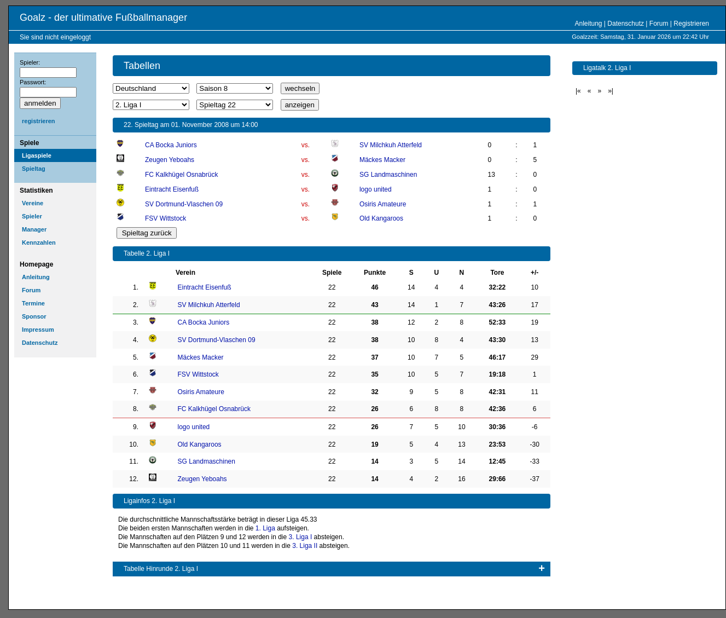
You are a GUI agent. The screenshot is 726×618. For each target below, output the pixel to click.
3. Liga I (300, 537)
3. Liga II (304, 546)
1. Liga (265, 528)
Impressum (38, 329)
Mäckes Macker (382, 160)
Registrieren (691, 23)
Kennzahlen (39, 242)
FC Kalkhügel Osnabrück (181, 174)
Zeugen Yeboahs (169, 160)
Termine (33, 303)
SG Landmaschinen (388, 174)
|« (578, 91)
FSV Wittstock (165, 218)
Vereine (32, 203)
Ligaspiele (36, 155)
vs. (305, 145)
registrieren (38, 121)
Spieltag (33, 168)
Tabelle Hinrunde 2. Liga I (161, 569)
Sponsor (34, 316)
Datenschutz (625, 23)
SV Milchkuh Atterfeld (390, 145)
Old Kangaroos (381, 218)
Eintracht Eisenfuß (172, 189)
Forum (659, 23)
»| (610, 91)
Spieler (32, 216)
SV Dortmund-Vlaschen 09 (184, 204)
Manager (34, 229)
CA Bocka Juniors (171, 145)
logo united (375, 189)
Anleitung (588, 23)
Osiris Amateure (382, 204)
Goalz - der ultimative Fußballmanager (103, 17)
